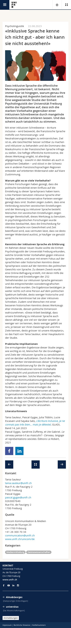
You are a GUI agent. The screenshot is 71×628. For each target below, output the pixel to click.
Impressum (7, 625)
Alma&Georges (14, 597)
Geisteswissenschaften (38, 552)
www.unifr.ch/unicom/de (20, 539)
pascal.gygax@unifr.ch (18, 497)
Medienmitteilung (15, 552)
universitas (12, 606)
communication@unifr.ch (20, 535)
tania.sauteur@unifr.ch (18, 483)
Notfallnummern (39, 625)
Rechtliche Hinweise (22, 625)
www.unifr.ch (10, 579)
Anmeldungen (11, 617)
